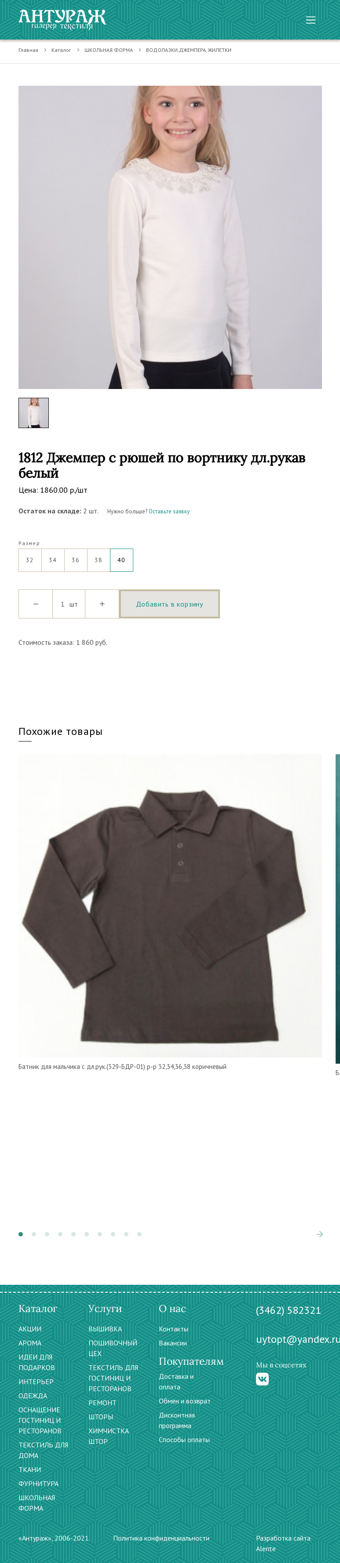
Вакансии (173, 1342)
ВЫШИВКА (105, 1328)
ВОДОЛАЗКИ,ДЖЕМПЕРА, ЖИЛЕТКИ (188, 50)
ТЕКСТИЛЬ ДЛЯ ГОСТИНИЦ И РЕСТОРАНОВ (113, 1378)
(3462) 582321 (288, 1310)
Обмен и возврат (185, 1400)
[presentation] (319, 1234)
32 (30, 556)
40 (121, 556)
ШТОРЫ (100, 1416)
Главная (28, 50)
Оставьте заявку (169, 511)
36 (76, 556)
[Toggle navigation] (311, 20)
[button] (20, 1234)
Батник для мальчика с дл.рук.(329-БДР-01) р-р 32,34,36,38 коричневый (122, 1066)
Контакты (173, 1328)
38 (99, 556)
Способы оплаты (184, 1439)
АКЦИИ (29, 1328)
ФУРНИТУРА (38, 1483)
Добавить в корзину (169, 604)
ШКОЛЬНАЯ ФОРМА (108, 50)
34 (53, 556)
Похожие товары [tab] (60, 731)
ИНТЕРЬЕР (36, 1381)
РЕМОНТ (102, 1402)
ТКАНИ (29, 1469)
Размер (29, 543)
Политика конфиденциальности (161, 1538)
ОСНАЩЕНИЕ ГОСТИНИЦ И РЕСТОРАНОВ (40, 1420)
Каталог (61, 50)
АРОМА (29, 1342)
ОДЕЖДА (32, 1395)
